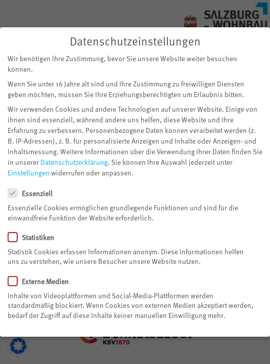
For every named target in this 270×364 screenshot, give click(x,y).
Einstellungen (29, 170)
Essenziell (34, 191)
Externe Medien (42, 279)
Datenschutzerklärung (74, 160)
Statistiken (35, 235)
